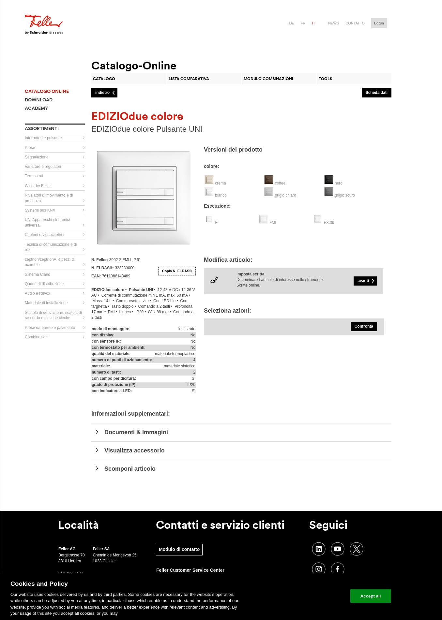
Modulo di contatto (179, 549)
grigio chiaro (285, 195)
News (333, 23)
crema (220, 183)
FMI (272, 222)
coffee (280, 183)
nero (339, 183)
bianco (220, 195)
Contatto (355, 23)
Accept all (370, 596)
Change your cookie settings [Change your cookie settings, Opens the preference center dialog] (314, 596)
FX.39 (329, 222)
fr (303, 23)
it (313, 23)
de (291, 23)
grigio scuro (345, 195)
